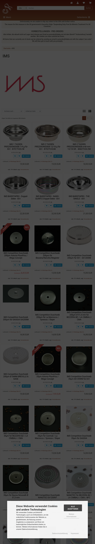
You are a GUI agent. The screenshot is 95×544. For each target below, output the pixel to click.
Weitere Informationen (71, 515)
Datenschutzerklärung (60, 533)
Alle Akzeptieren (73, 508)
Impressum (75, 533)
